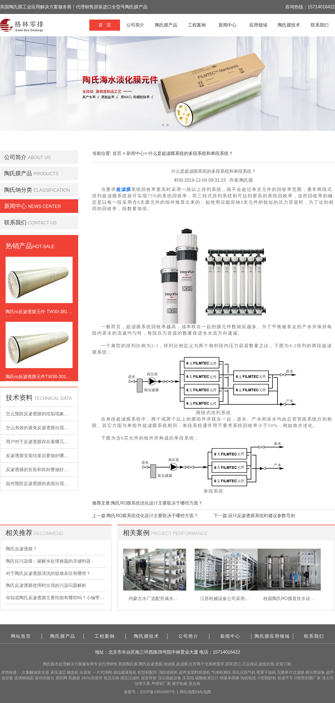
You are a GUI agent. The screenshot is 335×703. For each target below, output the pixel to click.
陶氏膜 (49, 664)
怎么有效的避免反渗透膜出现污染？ (41, 427)
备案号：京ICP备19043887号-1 (152, 692)
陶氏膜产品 (166, 25)
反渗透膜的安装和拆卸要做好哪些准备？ (46, 469)
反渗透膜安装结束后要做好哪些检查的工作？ (50, 455)
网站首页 (21, 636)
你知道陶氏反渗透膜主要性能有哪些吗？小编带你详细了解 (56, 597)
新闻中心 (227, 25)
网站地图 (187, 692)
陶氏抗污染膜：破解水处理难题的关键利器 (48, 561)
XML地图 (203, 692)
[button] (163, 125)
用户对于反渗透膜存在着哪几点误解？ (44, 441)
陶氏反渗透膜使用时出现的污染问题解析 (46, 585)
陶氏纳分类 (18, 190)
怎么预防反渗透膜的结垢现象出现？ (41, 413)
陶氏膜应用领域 (272, 636)
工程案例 (197, 25)
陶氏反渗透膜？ (21, 548)
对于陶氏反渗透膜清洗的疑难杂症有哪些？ (48, 573)
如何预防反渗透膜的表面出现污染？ (41, 483)
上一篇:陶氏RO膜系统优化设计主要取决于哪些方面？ (145, 515)
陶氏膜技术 (289, 25)
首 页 (104, 25)
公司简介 (135, 25)
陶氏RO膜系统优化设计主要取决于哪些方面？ (157, 503)
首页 (117, 153)
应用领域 (258, 25)
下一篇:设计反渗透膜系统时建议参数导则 (254, 515)
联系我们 (320, 25)
